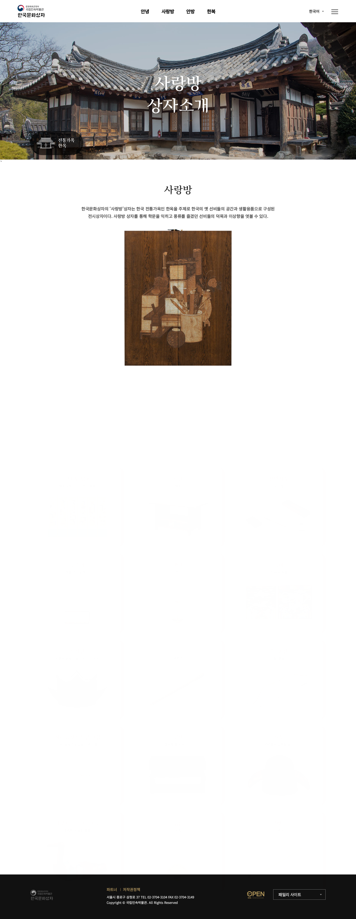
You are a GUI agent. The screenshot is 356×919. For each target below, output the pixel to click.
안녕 (145, 11)
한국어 (314, 11)
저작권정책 (131, 889)
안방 (190, 11)
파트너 (112, 889)
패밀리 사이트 (289, 894)
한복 (211, 11)
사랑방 (167, 11)
